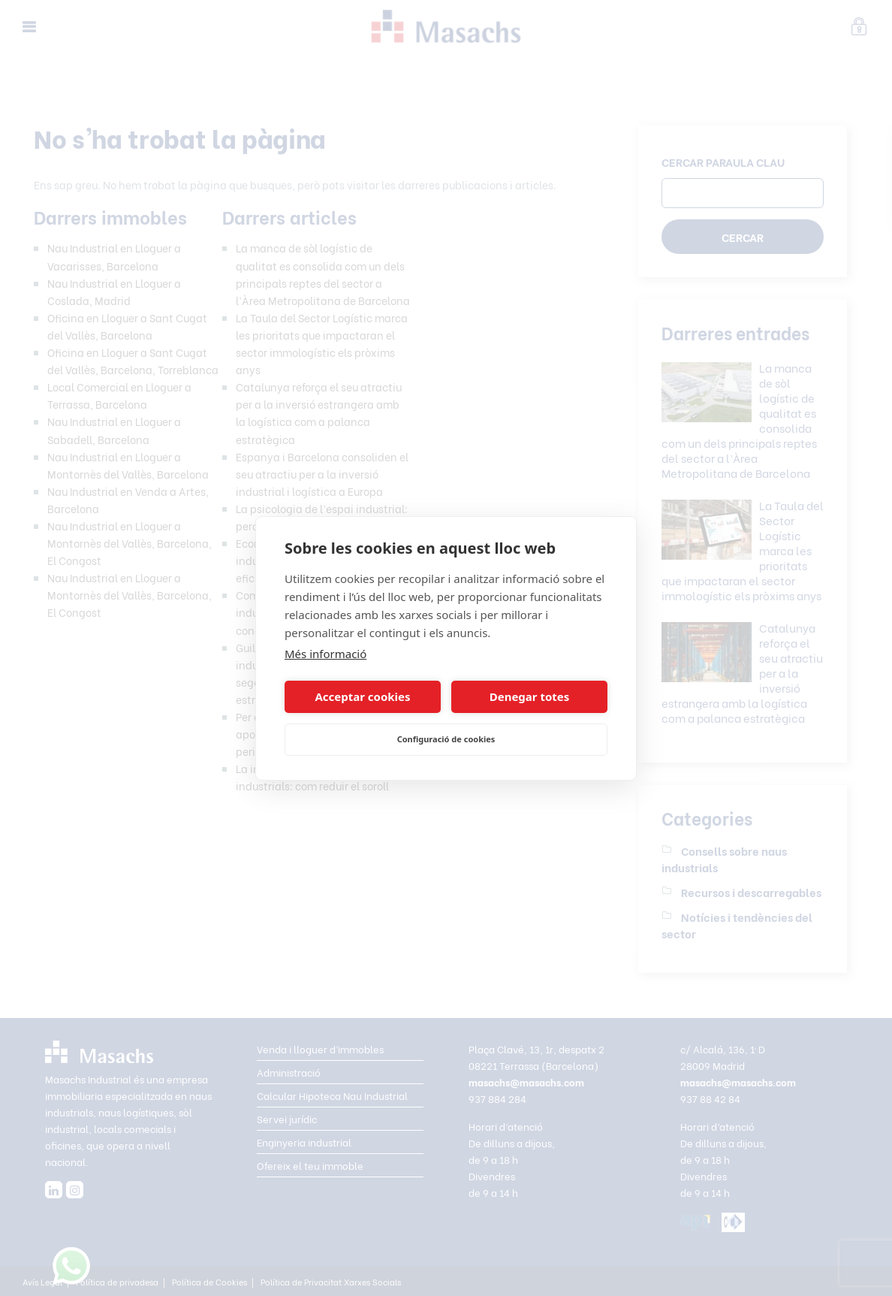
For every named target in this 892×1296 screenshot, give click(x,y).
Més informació (325, 653)
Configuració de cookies (446, 739)
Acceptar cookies (362, 696)
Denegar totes (530, 696)
